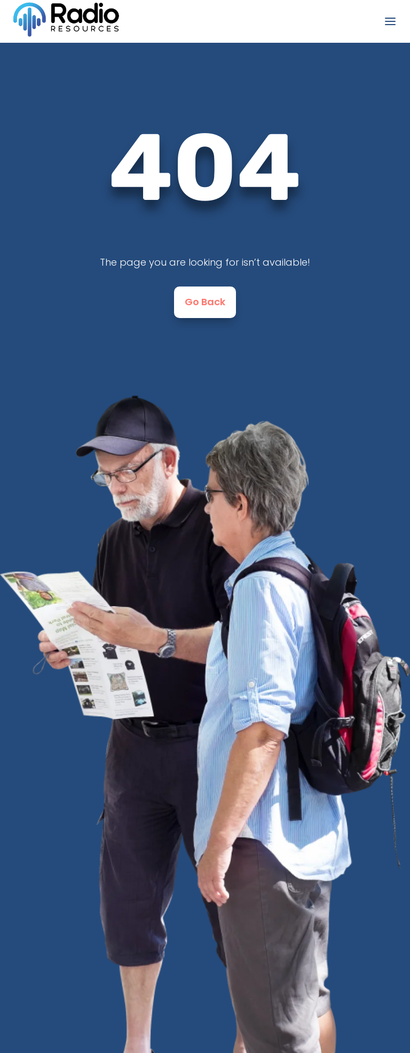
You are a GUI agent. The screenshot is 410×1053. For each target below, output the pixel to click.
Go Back (205, 301)
